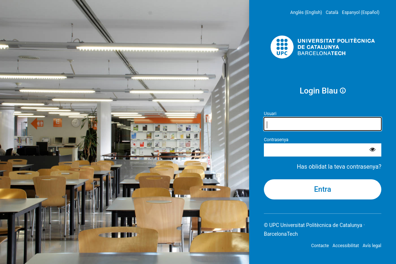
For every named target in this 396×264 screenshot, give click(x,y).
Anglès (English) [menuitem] (306, 12)
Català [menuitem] (332, 12)
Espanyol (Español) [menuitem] (360, 12)
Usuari (270, 113)
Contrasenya (276, 139)
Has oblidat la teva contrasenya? (339, 166)
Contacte (320, 245)
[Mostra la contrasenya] (372, 150)
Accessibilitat (346, 245)
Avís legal (372, 245)
